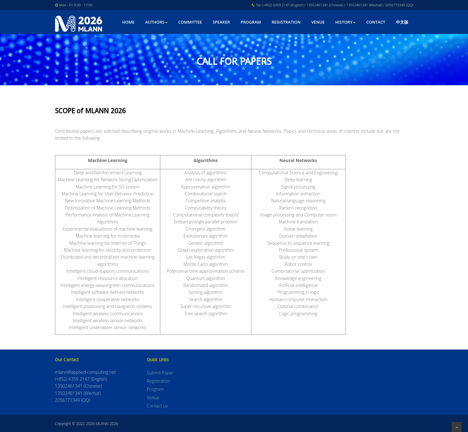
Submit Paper (160, 373)
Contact (375, 22)
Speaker (221, 22)
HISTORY (345, 22)
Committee (190, 22)
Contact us (157, 406)
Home (128, 22)
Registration (286, 22)
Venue (317, 22)
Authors (156, 22)
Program (250, 22)
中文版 (402, 22)
